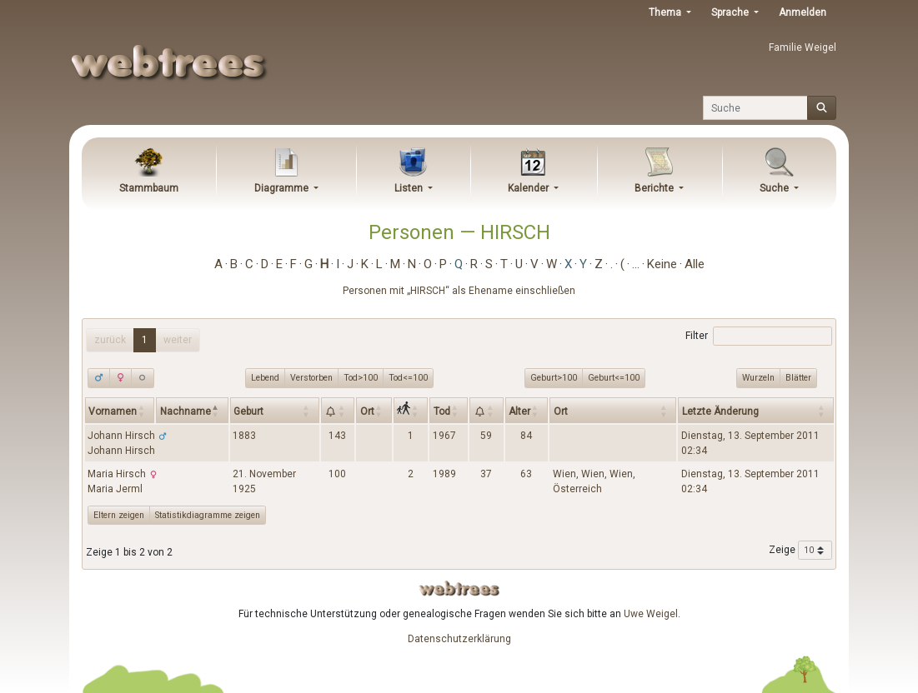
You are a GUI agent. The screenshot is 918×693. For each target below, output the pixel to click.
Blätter (798, 377)
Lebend (265, 377)
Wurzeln (758, 377)
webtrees (459, 588)
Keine (662, 264)
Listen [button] (409, 188)
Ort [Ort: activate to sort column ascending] (367, 411)
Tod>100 (361, 377)
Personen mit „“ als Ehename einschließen (459, 291)
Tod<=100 (408, 377)
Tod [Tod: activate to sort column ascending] (442, 411)
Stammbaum (148, 188)
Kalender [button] (529, 188)
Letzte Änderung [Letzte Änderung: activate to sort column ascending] (720, 411)
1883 (244, 435)
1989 (444, 474)
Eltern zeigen (118, 515)
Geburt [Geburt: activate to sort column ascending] (248, 411)
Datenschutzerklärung (459, 639)
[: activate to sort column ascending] (338, 409)
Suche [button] (775, 188)
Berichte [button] (655, 188)
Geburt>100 (553, 377)
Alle (695, 264)
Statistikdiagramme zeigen (207, 515)
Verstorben (311, 377)
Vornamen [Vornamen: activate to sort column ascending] (112, 411)
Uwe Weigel (651, 614)
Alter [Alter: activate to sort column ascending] (519, 411)
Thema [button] (666, 12)
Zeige (800, 551)
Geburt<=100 (614, 377)
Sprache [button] (731, 12)
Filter (758, 336)
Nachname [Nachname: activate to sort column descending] (185, 411)
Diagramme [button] (282, 188)
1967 (444, 435)
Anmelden (802, 12)
